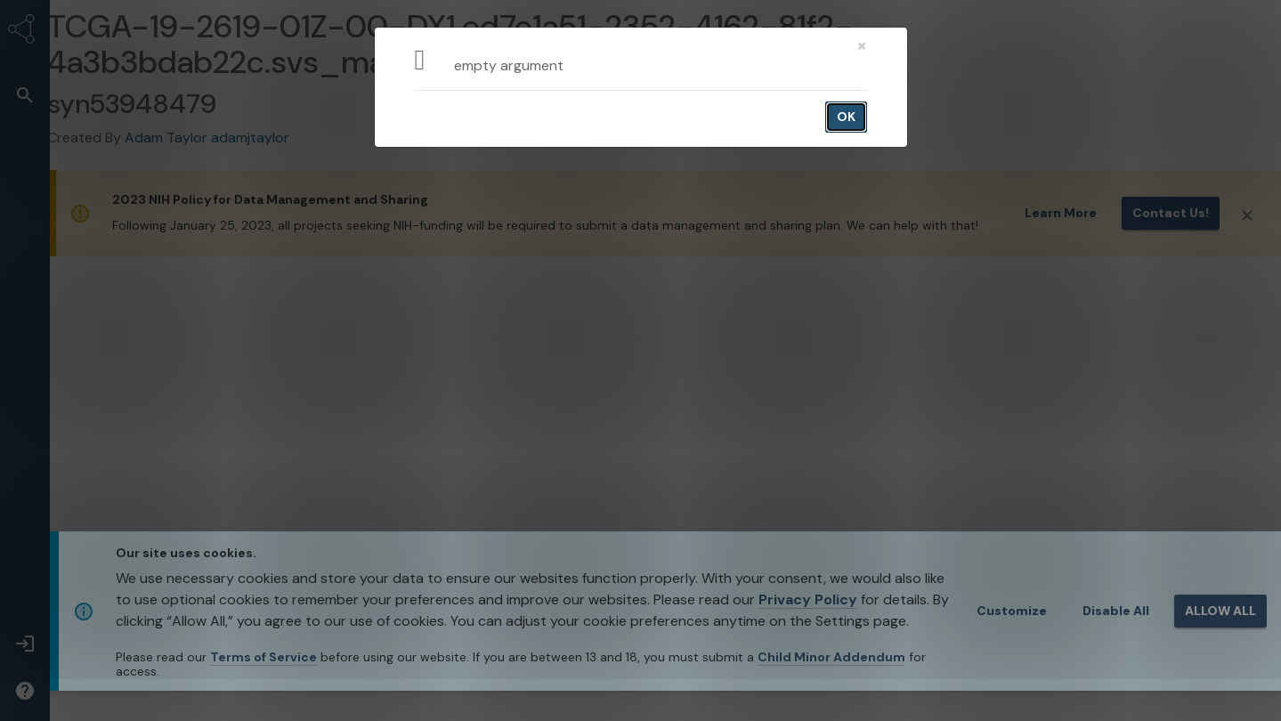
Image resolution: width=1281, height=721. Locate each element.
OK (846, 117)
